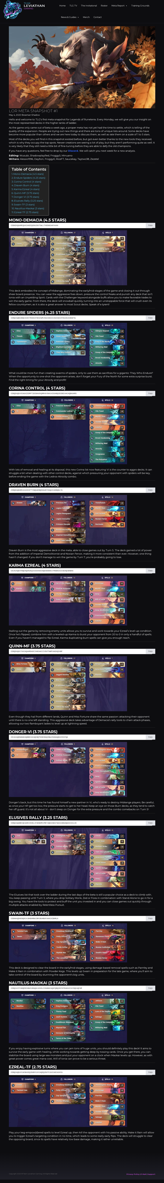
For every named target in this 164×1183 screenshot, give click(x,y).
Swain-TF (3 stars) (24, 204)
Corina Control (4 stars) (27, 181)
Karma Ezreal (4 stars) (27, 189)
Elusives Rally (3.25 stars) (28, 200)
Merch (86, 17)
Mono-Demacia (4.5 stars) (28, 174)
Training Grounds (140, 5)
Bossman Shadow (31, 115)
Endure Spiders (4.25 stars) (29, 177)
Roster (104, 5)
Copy (150, 225)
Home (62, 5)
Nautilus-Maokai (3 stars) (29, 208)
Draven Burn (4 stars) (26, 185)
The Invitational (89, 5)
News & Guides (70, 17)
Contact (97, 17)
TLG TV (73, 5)
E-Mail (143, 1174)
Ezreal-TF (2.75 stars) (26, 212)
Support (151, 1174)
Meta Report (119, 5)
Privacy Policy (132, 1174)
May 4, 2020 (15, 115)
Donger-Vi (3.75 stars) (26, 196)
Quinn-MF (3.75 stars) (26, 193)
